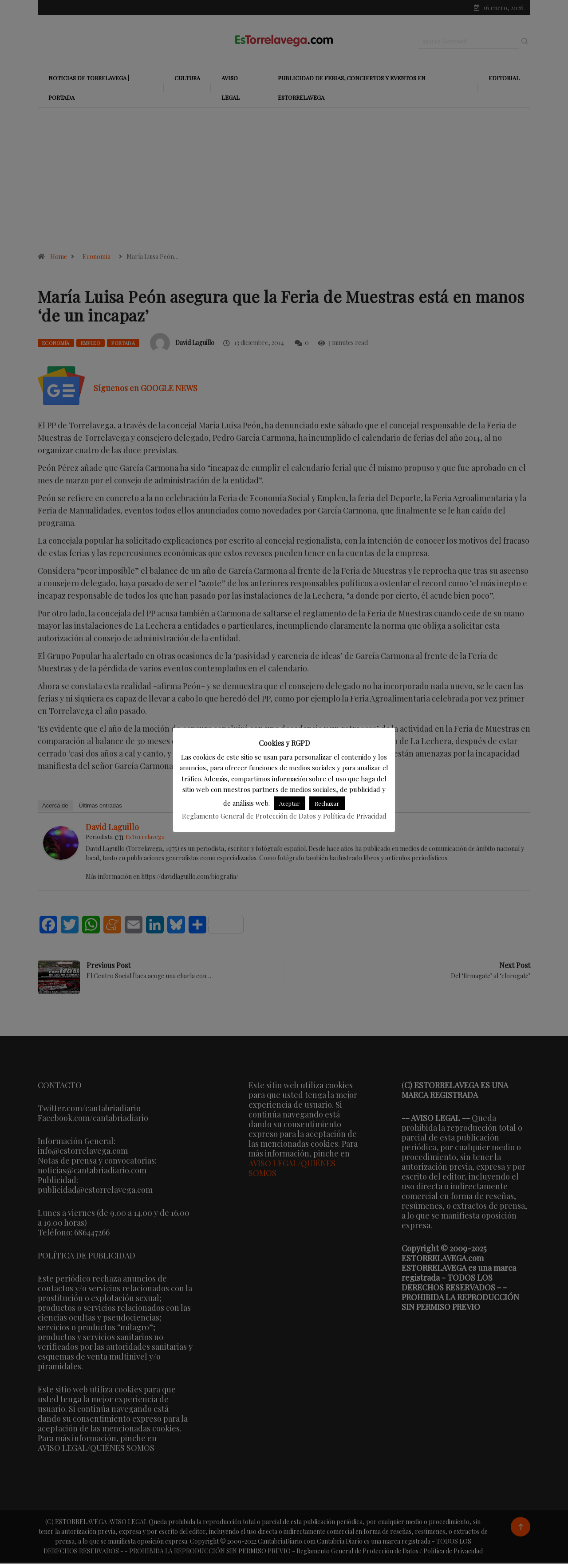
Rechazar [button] (327, 803)
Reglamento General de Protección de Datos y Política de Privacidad (284, 815)
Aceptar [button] (289, 803)
